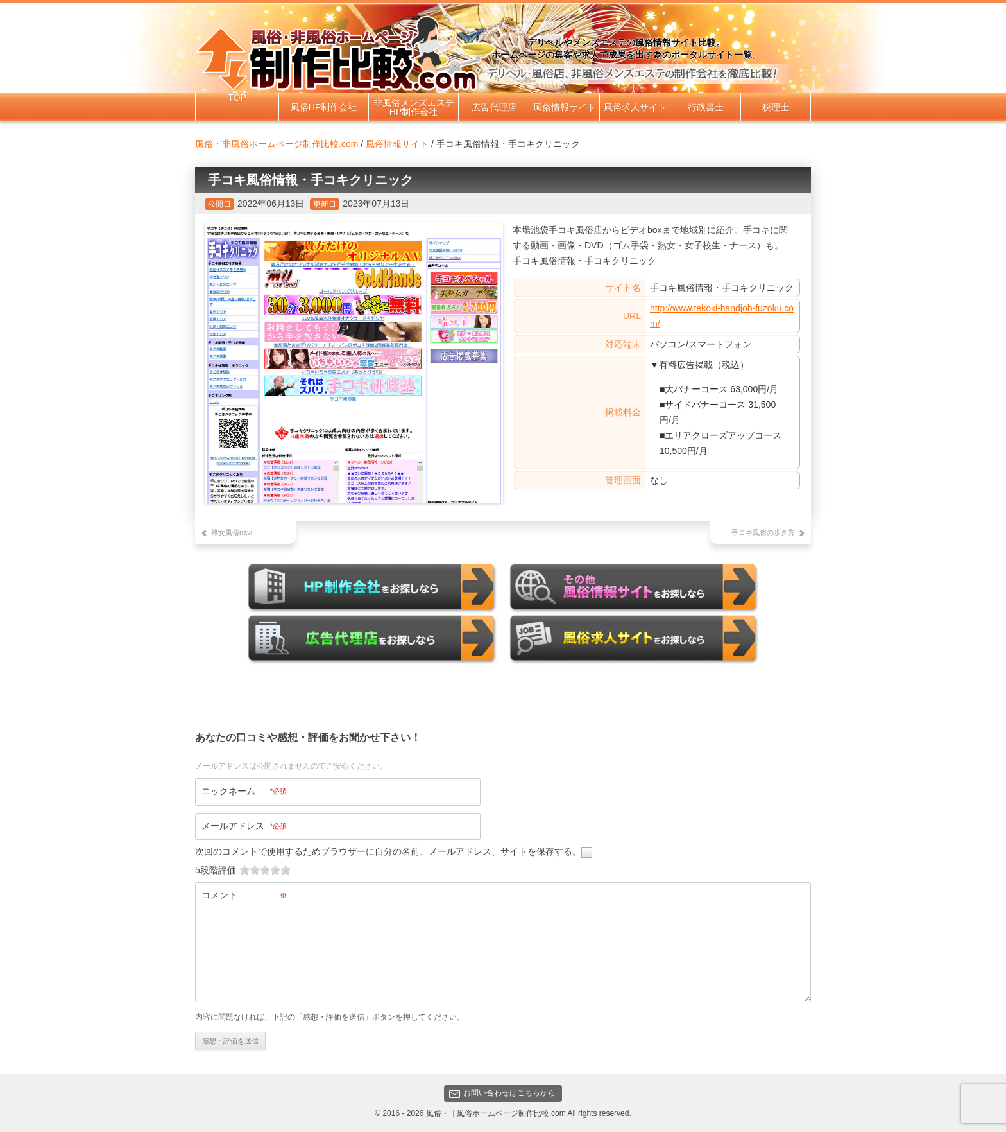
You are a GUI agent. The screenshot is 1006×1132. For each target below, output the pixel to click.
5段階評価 (215, 869)
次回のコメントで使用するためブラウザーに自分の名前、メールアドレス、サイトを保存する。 (388, 850)
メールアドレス (244, 824)
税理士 (775, 107)
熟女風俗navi (231, 532)
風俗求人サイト (635, 107)
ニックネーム (244, 790)
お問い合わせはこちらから (502, 1092)
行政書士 (706, 107)
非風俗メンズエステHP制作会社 (413, 107)
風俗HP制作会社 (324, 107)
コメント (244, 894)
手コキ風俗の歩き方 (763, 532)
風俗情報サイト (564, 107)
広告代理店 (494, 107)
